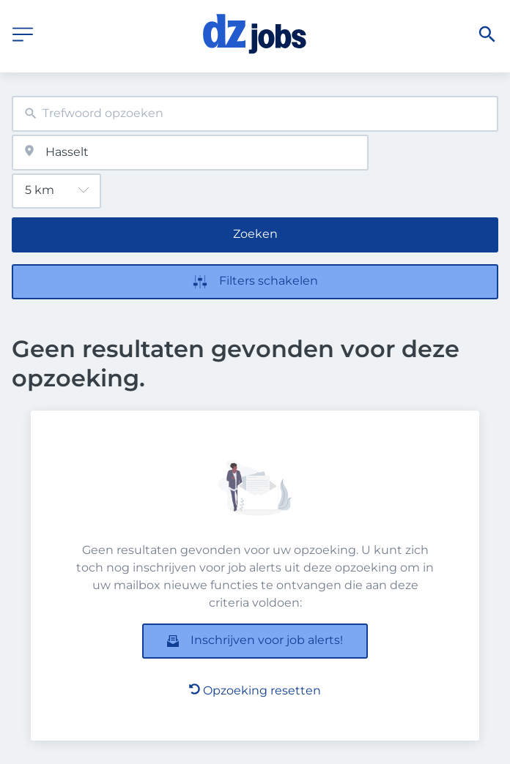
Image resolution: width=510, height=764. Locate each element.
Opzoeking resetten (255, 690)
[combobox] (255, 114)
